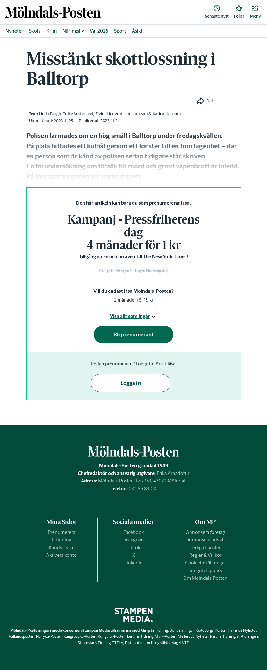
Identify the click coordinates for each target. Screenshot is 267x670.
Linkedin (133, 563)
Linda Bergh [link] (50, 113)
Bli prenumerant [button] (133, 334)
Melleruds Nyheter (193, 636)
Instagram (133, 540)
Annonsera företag (205, 532)
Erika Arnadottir (173, 473)
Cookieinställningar (205, 563)
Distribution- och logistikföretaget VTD (157, 642)
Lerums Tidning (140, 636)
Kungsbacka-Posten (79, 636)
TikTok (133, 547)
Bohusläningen (182, 630)
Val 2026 (99, 31)
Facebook (133, 532)
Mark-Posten (165, 636)
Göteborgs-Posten (211, 630)
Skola (35, 31)
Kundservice (62, 547)
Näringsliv (73, 31)
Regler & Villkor (205, 555)
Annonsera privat (205, 540)
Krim (52, 31)
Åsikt (137, 31)
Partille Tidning (222, 636)
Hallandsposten (21, 636)
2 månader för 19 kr (133, 300)
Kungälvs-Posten (112, 636)
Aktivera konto (61, 555)
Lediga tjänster (205, 547)
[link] (53, 12)
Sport (120, 31)
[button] (255, 12)
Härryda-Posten (49, 636)
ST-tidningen (247, 636)
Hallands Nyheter (242, 630)
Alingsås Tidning (154, 630)
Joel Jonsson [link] (136, 113)
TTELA (117, 642)
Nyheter (14, 31)
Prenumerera (61, 532)
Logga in (130, 383)
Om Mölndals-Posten (205, 578)
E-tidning (61, 540)
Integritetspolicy (205, 570)
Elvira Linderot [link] (109, 113)
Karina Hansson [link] (167, 113)
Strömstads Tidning (94, 642)
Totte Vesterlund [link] (78, 113)
